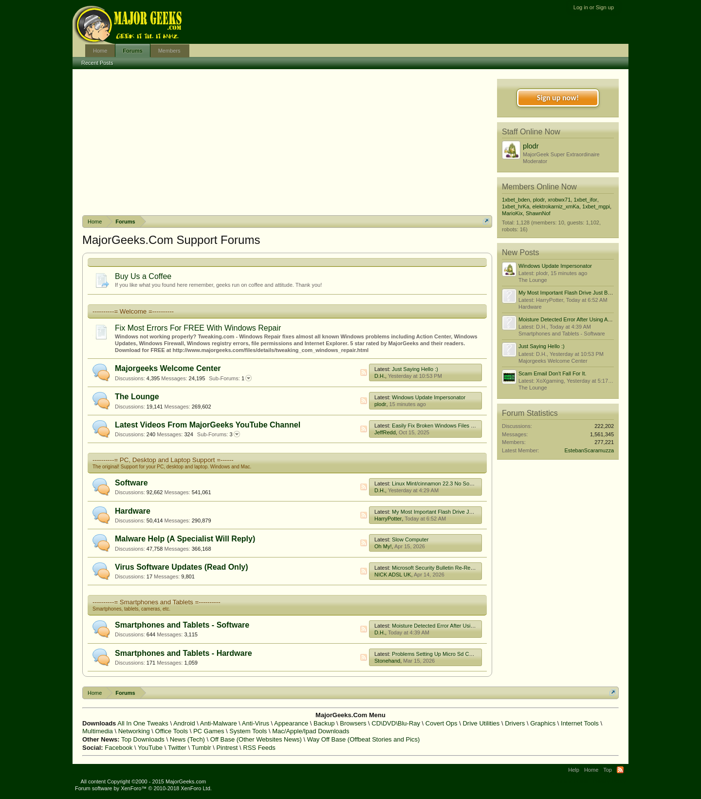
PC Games (208, 731)
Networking (134, 731)
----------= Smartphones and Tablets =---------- (156, 602)
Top (607, 770)
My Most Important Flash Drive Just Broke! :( (445, 512)
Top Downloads (143, 739)
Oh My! (382, 546)
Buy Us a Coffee (143, 276)
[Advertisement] (287, 142)
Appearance (291, 723)
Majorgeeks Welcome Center (168, 368)
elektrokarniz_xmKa (555, 206)
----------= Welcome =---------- (133, 311)
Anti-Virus (255, 723)
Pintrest (227, 747)
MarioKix (512, 213)
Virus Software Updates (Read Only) (181, 567)
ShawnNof (538, 213)
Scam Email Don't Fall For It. (552, 373)
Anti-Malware (218, 723)
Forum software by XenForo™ (143, 788)
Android (184, 723)
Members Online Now (539, 187)
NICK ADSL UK (392, 574)
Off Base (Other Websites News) (256, 739)
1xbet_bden (516, 200)
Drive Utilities (480, 723)
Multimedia (97, 731)
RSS (363, 372)
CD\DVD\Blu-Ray (395, 723)
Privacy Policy (609, 781)
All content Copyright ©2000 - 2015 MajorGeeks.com (143, 781)
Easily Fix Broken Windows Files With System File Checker (462, 425)
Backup (324, 723)
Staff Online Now (531, 132)
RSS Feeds (259, 747)
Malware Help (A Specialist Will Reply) (185, 539)
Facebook (118, 747)
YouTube (150, 747)
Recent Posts (97, 63)
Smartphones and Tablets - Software (182, 625)
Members (169, 51)
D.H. (379, 376)
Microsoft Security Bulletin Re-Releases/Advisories (452, 568)
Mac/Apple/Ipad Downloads (310, 731)
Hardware (132, 511)
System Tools (248, 731)
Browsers (353, 723)
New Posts (520, 252)
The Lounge (137, 396)
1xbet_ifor (585, 200)
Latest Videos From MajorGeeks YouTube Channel (207, 425)
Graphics (542, 723)
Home (100, 51)
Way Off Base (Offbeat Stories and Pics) (363, 739)
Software (131, 483)
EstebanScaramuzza (589, 450)
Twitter (177, 747)
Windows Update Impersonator (428, 397)
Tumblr (201, 747)
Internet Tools (580, 723)
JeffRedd (385, 432)
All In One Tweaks (142, 723)
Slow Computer (410, 539)
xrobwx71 (559, 200)
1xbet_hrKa (515, 206)
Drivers (515, 723)
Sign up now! (558, 97)
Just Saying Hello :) (415, 369)
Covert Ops (441, 723)
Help (573, 770)
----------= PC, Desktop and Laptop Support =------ (163, 460)
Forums (132, 51)
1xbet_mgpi (596, 206)
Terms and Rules (568, 781)
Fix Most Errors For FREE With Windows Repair (198, 328)
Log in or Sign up (593, 7)
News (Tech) (187, 739)
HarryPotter (388, 518)
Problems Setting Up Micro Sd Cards (436, 654)
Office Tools (171, 731)
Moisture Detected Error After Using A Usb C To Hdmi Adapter (465, 626)
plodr (380, 404)
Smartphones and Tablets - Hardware (183, 653)
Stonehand (387, 661)
